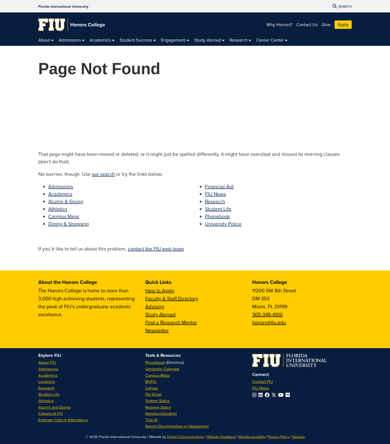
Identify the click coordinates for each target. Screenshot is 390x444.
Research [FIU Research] (46, 388)
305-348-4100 (267, 314)
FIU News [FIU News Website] (260, 388)
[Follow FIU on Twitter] (274, 395)
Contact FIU (262, 381)
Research (215, 201)
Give (326, 24)
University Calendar (162, 369)
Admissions (60, 186)
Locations (46, 381)
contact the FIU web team (156, 248)
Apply (343, 24)
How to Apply (159, 290)
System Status (157, 400)
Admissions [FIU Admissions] (48, 369)
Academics (60, 193)
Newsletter (157, 330)
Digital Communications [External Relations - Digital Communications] (185, 436)
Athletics (57, 208)
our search (103, 174)
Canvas (151, 388)
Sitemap (298, 436)
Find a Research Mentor (171, 322)
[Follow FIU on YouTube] (282, 395)
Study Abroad (160, 314)
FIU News (215, 193)
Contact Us (307, 24)
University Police (223, 223)
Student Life (218, 208)
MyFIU (150, 381)
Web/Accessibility (252, 436)
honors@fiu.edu (269, 322)
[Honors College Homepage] (71, 24)
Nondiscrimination (161, 413)
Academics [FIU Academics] (47, 375)
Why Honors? (279, 24)
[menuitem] (46, 40)
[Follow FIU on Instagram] (255, 395)
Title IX (151, 420)
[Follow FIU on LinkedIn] (261, 395)
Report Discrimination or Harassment (177, 426)
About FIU (47, 362)
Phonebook (217, 216)
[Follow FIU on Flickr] (289, 395)
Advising (154, 306)
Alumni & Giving (65, 201)
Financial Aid (219, 186)
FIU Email (153, 394)
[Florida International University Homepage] (63, 6)
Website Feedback (221, 436)
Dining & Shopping (68, 223)
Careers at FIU (50, 413)
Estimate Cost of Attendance (63, 420)
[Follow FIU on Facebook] (268, 395)
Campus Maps (63, 216)
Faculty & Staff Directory (171, 298)
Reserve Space (158, 407)
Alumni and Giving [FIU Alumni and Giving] (54, 407)
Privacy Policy (278, 436)
